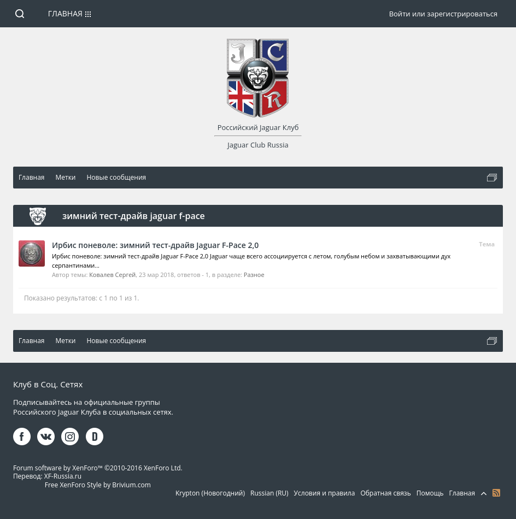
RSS (496, 493)
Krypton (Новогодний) (210, 493)
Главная (65, 13)
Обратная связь (385, 493)
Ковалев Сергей (112, 274)
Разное (254, 274)
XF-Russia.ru (62, 476)
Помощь (430, 493)
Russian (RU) (269, 493)
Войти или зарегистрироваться (443, 14)
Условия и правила (324, 493)
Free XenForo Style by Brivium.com (98, 484)
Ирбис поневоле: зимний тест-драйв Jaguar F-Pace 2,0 (155, 245)
